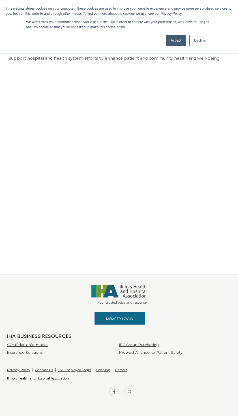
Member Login (120, 318)
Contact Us (44, 370)
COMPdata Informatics (27, 345)
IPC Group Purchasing (139, 345)
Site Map (103, 370)
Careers (121, 370)
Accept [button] (176, 40)
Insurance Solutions (24, 352)
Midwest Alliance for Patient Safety (151, 352)
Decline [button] (199, 40)
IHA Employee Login (74, 370)
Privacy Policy (18, 370)
